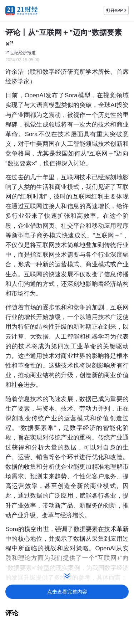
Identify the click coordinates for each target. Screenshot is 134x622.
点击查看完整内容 (67, 592)
